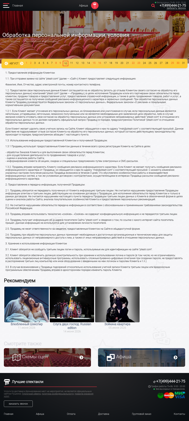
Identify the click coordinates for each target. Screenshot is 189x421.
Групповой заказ (141, 413)
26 (155, 63)
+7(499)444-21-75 (173, 5)
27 (161, 63)
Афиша (83, 5)
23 (138, 63)
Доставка (103, 413)
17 (105, 63)
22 (133, 63)
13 (82, 63)
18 (110, 63)
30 (178, 63)
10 (65, 63)
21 (127, 63)
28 (166, 63)
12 (77, 63)
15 (94, 63)
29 (172, 63)
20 (122, 63)
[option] (26, 308)
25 (150, 63)
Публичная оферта (31, 393)
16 (99, 63)
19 (116, 63)
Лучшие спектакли (23, 382)
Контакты (179, 413)
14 (88, 63)
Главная (17, 5)
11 (71, 63)
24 (144, 63)
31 (183, 63)
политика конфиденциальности (58, 393)
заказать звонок (176, 8)
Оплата (71, 413)
